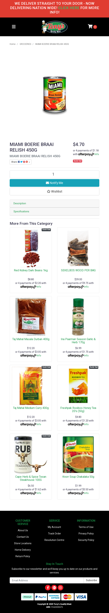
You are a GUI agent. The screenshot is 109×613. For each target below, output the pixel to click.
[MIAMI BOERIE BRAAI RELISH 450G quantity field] (54, 174)
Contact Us (23, 536)
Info (97, 154)
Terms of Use (86, 527)
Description (20, 203)
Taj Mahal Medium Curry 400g (31, 408)
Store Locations (22, 543)
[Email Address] (47, 580)
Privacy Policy (86, 533)
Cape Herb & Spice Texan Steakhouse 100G (30, 478)
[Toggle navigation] (14, 26)
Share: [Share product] (19, 162)
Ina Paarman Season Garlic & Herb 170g (78, 340)
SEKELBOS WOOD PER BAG (78, 270)
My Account (54, 527)
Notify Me (54, 183)
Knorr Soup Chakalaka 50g (78, 476)
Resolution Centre (54, 540)
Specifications (21, 211)
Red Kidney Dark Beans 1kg (31, 270)
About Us (23, 530)
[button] (54, 191)
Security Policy (86, 540)
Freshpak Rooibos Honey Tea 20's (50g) (78, 409)
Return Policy (22, 556)
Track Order (54, 533)
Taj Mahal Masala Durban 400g (30, 339)
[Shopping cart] (92, 27)
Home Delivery (23, 549)
